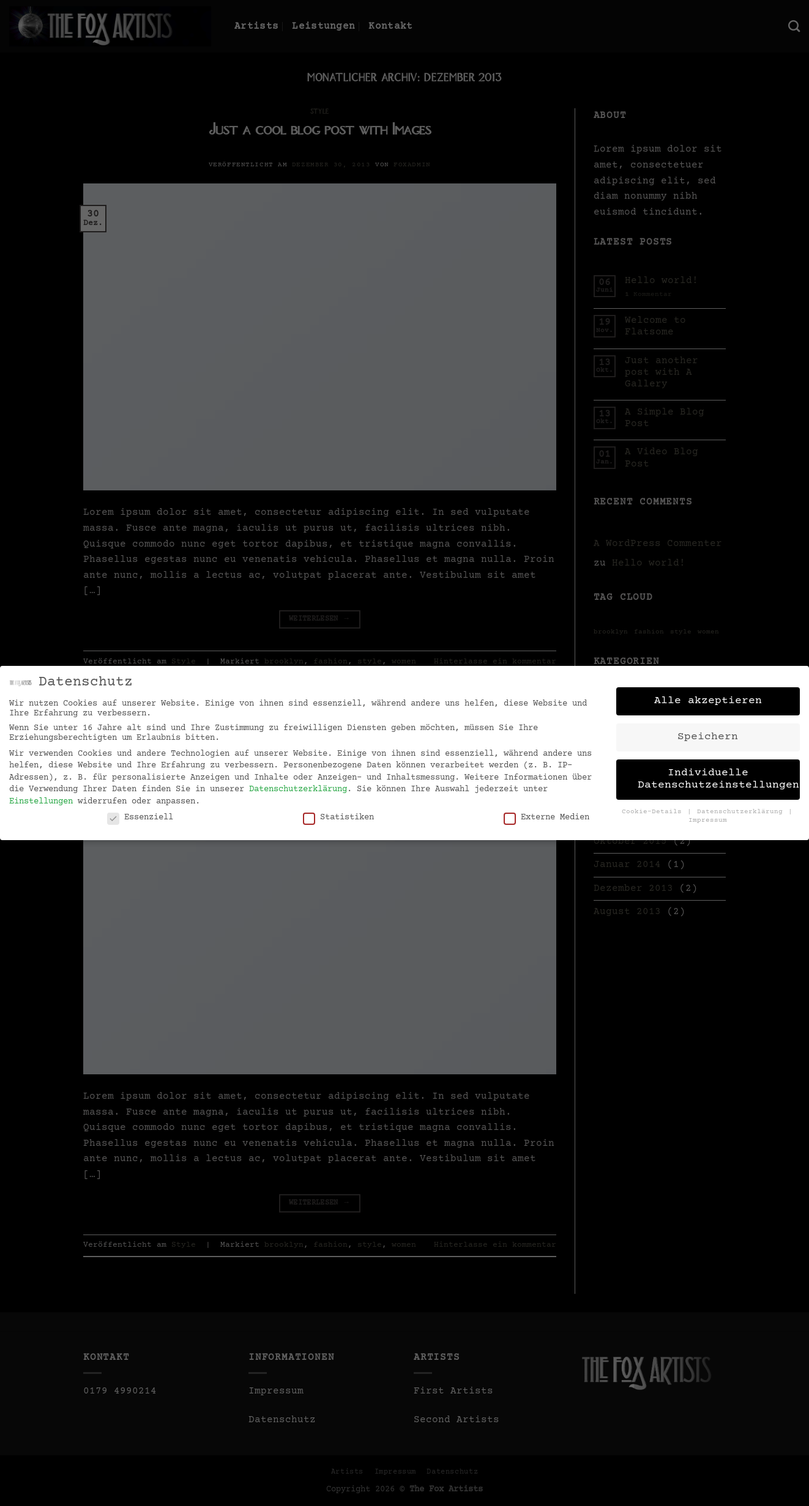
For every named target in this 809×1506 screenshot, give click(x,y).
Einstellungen (41, 797)
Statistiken (338, 812)
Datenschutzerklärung (298, 784)
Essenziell (140, 812)
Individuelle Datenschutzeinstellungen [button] (718, 774)
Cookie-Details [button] (654, 806)
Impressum (707, 815)
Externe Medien (546, 812)
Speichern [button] (707, 732)
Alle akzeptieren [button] (708, 696)
